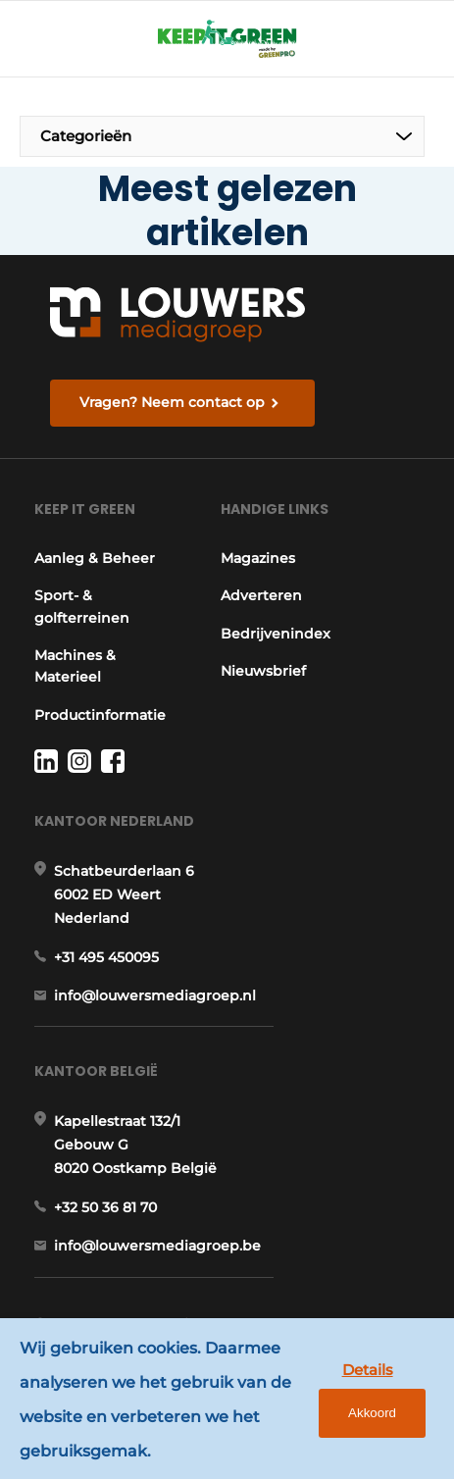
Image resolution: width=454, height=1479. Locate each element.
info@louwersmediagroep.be (157, 1245)
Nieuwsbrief (263, 671)
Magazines (258, 558)
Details (367, 1369)
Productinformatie (100, 715)
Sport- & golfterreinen (81, 606)
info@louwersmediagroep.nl (155, 995)
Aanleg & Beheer (94, 558)
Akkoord (372, 1412)
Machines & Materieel (75, 666)
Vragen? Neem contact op (172, 402)
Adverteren (261, 595)
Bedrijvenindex (275, 633)
